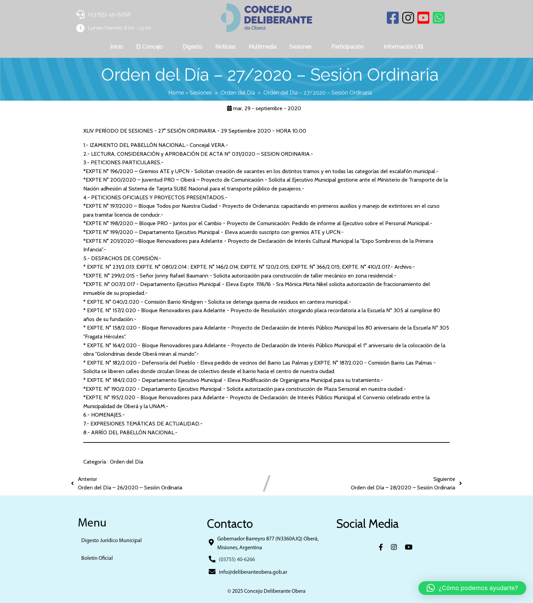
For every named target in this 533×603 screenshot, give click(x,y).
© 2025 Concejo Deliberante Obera (266, 591)
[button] (472, 588)
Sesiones (201, 92)
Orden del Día (238, 92)
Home (176, 92)
